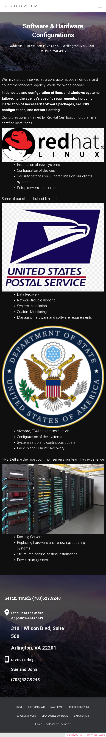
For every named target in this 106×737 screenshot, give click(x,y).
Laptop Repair (36, 707)
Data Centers (82, 716)
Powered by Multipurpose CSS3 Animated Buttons (85, 735)
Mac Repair (57, 707)
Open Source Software (55, 716)
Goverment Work (26, 716)
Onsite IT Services (79, 707)
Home (19, 707)
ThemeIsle (65, 724)
